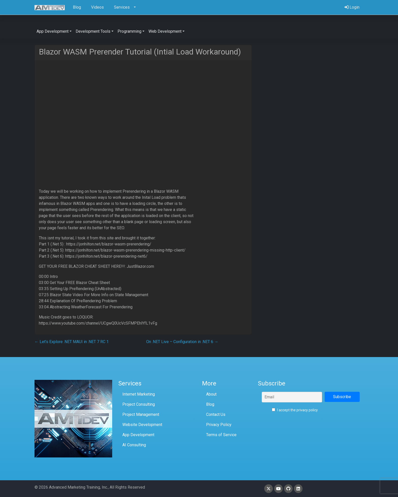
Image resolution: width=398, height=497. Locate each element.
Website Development (142, 424)
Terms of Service (221, 434)
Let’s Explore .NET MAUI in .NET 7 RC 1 (72, 341)
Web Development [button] (164, 31)
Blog (210, 404)
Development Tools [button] (93, 31)
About (211, 394)
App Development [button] (53, 31)
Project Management (140, 414)
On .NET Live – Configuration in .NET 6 (182, 341)
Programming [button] (129, 31)
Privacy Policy (218, 424)
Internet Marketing (138, 394)
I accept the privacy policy (295, 410)
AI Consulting (134, 444)
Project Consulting (138, 404)
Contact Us (215, 414)
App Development (138, 434)
